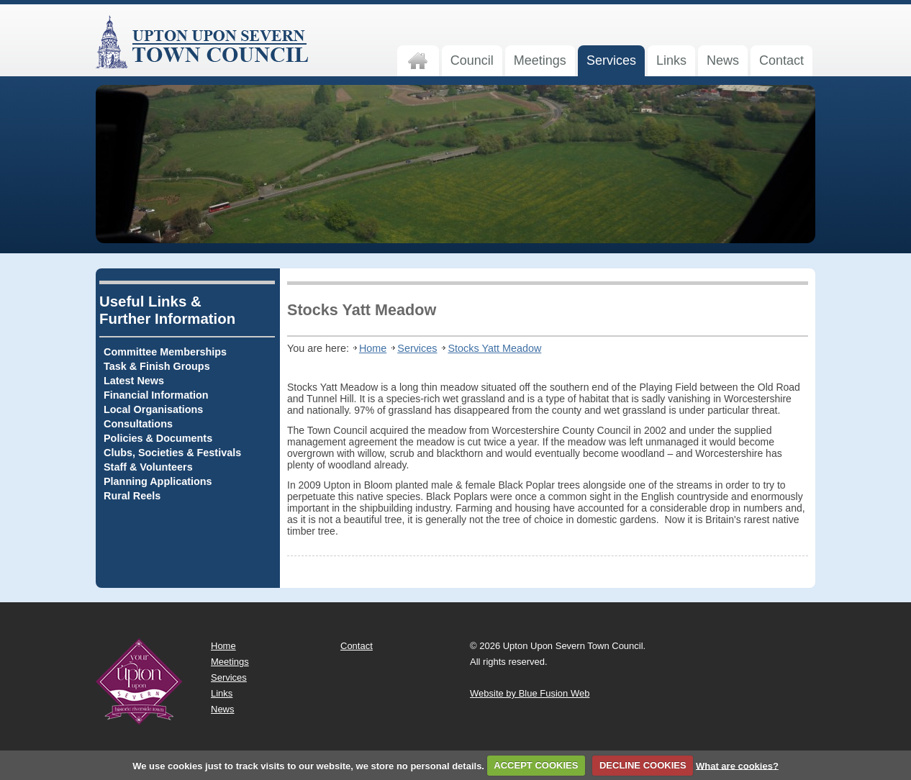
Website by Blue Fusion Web (529, 693)
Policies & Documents (158, 438)
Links (671, 60)
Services (611, 60)
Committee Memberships (165, 352)
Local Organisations (153, 409)
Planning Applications (158, 481)
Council (472, 60)
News (723, 60)
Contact (781, 60)
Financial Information (156, 395)
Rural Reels (132, 496)
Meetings (540, 60)
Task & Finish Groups (157, 366)
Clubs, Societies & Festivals (172, 452)
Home (372, 348)
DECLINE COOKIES (642, 765)
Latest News (134, 380)
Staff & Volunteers (148, 467)
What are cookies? (737, 765)
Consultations (138, 424)
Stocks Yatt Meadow (494, 348)
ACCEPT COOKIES (536, 765)
